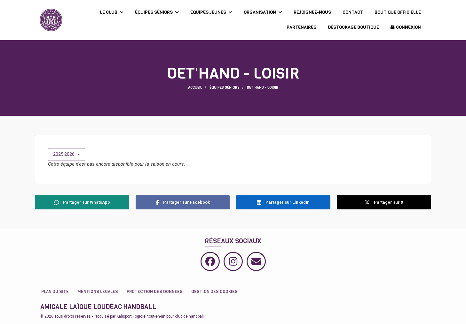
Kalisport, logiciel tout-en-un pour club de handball (160, 316)
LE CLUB (111, 12)
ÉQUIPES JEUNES (211, 12)
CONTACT (353, 12)
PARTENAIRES (301, 27)
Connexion (406, 27)
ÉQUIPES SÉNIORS (157, 12)
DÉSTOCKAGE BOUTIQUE (353, 27)
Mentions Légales (97, 291)
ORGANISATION (263, 12)
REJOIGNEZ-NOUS (312, 12)
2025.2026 (66, 154)
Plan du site (55, 291)
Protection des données (155, 291)
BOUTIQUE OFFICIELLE (398, 12)
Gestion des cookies (214, 291)
